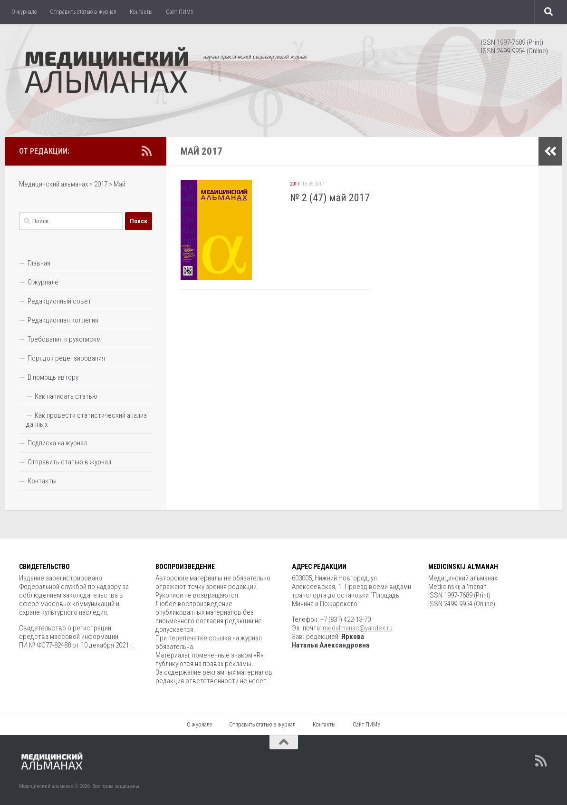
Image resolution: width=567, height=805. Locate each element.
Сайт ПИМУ (180, 12)
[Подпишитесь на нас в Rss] (146, 151)
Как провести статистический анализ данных (86, 420)
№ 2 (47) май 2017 (330, 198)
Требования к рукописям (64, 339)
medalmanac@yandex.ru (358, 628)
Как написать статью (66, 396)
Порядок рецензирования (66, 358)
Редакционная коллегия (63, 320)
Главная (39, 263)
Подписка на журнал (57, 443)
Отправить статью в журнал (83, 12)
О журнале (24, 12)
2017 (294, 184)
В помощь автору (53, 377)
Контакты (141, 12)
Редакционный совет (59, 301)
